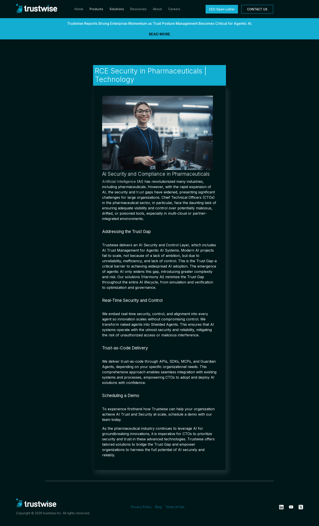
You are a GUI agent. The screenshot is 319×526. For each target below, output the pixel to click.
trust (140, 192)
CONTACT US (257, 9)
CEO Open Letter (222, 9)
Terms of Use (175, 507)
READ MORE (159, 34)
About (157, 9)
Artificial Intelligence (119, 181)
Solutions (116, 9)
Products (96, 9)
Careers (174, 9)
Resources (138, 9)
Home (78, 9)
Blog (158, 507)
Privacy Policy (141, 507)
